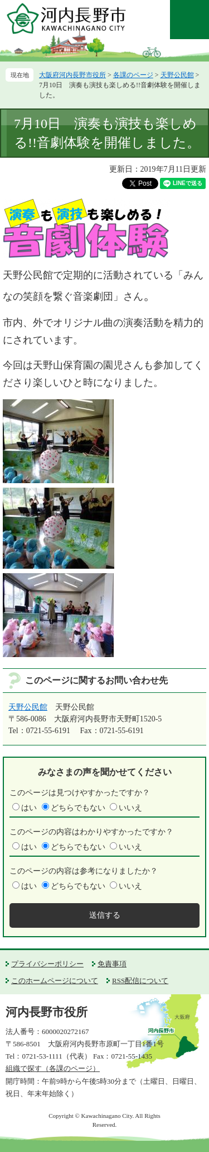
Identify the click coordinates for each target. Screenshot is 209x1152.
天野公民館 (177, 75)
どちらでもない (78, 808)
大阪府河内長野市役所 (72, 75)
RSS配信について (140, 980)
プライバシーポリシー (47, 964)
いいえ (130, 808)
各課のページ (133, 75)
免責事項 (112, 964)
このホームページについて (54, 980)
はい (29, 808)
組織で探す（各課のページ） (53, 1068)
